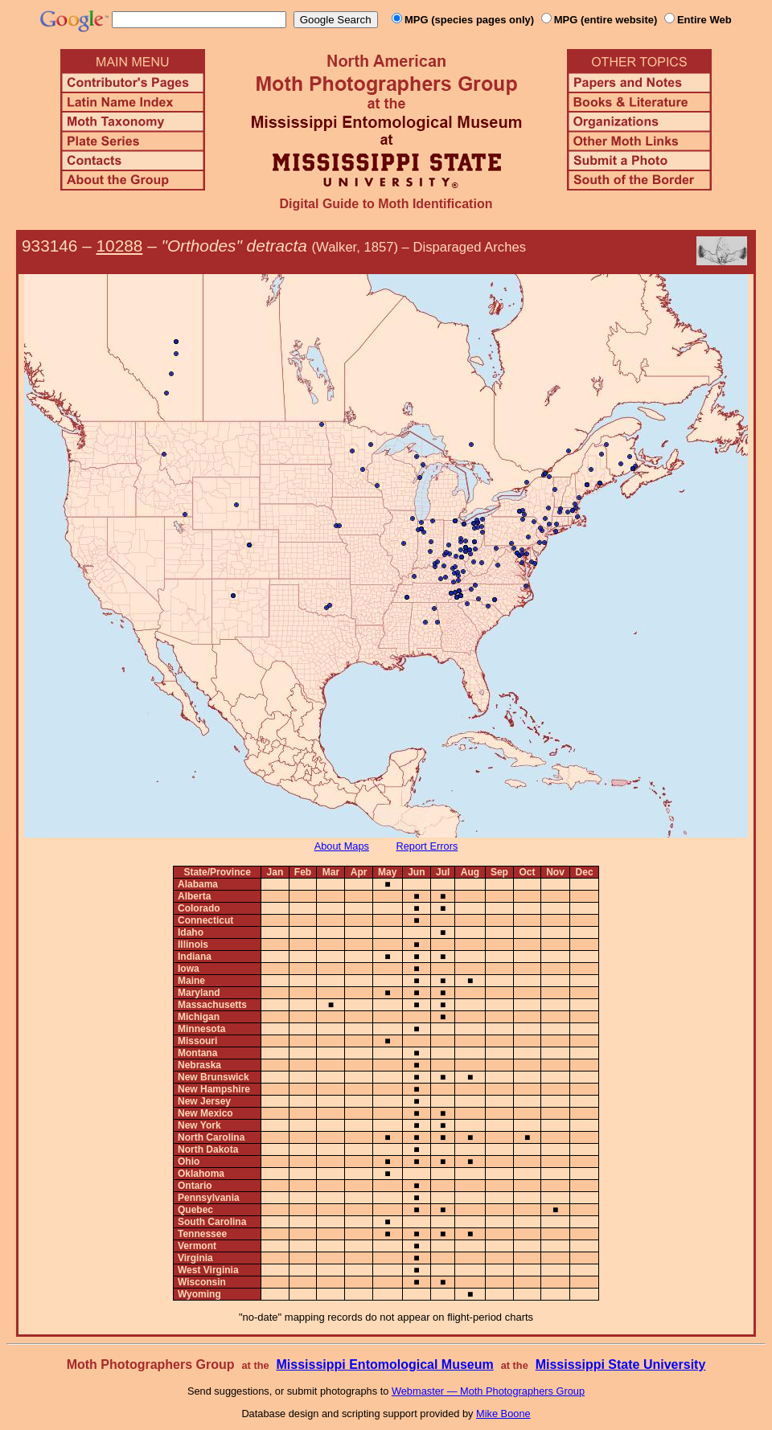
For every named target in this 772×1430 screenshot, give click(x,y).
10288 (119, 245)
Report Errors (427, 846)
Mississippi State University (621, 1364)
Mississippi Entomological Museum (384, 1364)
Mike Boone (503, 1413)
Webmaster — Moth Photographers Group (488, 1391)
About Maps (341, 846)
